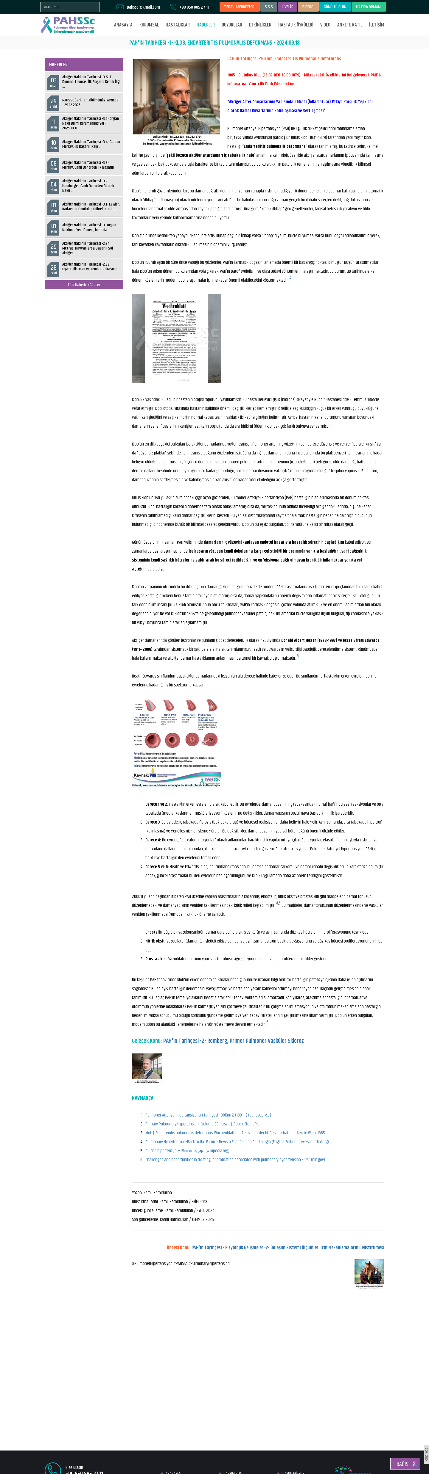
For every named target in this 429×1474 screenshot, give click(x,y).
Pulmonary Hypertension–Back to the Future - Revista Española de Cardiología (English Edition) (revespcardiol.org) (237, 1142)
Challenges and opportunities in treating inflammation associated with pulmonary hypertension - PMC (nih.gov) (235, 1159)
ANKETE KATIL (349, 25)
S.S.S (269, 7)
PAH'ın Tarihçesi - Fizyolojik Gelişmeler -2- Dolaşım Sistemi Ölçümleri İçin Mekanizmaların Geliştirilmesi (288, 1248)
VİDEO (325, 25)
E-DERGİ (308, 7)
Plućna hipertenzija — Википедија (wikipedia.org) (187, 1150)
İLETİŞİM (376, 25)
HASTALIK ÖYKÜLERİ (295, 25)
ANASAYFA (123, 25)
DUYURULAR (232, 25)
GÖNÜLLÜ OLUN (335, 7)
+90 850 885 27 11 (194, 7)
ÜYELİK (287, 7)
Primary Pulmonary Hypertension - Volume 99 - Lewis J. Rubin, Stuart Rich (203, 1124)
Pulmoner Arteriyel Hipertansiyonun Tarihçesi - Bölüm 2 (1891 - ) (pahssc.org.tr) (208, 1115)
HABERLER (206, 25)
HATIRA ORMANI (368, 7)
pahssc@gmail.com (143, 7)
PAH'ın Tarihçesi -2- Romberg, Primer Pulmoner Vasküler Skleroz (233, 1041)
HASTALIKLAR (178, 25)
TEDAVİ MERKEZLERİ (239, 7)
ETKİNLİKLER (260, 25)
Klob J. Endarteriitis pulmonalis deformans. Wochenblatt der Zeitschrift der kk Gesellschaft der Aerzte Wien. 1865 (235, 1133)
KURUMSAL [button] (149, 25)
